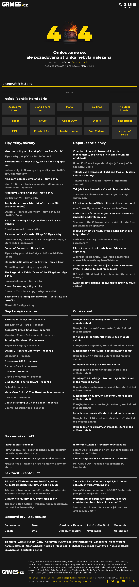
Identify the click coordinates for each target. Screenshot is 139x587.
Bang (35, 525)
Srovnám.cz (12, 550)
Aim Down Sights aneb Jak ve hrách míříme (100, 208)
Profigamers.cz (82, 541)
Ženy (40, 541)
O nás (89, 578)
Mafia (69, 107)
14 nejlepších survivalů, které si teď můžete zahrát (104, 413)
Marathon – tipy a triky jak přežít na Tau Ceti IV (34, 151)
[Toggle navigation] (134, 4)
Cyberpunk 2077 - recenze (21, 361)
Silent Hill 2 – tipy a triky (19, 305)
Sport (31, 541)
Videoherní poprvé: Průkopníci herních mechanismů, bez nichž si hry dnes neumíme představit (101, 155)
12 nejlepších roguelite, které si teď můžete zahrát (104, 345)
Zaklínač (97, 107)
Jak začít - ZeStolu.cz (22, 473)
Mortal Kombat (69, 131)
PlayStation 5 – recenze (19, 444)
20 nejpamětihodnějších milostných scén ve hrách (104, 203)
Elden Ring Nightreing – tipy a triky (26, 267)
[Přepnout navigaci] (125, 4)
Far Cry (42, 120)
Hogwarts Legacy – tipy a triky (23, 281)
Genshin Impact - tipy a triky (22, 229)
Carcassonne (13, 525)
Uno (34, 531)
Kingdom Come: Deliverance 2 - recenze (30, 335)
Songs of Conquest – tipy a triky (24, 248)
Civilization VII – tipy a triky (21, 198)
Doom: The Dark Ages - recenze (25, 408)
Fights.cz (75, 546)
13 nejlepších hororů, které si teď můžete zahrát (102, 350)
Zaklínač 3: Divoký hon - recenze (25, 319)
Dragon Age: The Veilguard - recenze (28, 382)
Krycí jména (94, 531)
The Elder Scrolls (124, 109)
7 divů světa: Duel (98, 525)
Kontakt (82, 578)
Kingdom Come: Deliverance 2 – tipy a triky (31, 179)
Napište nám (124, 578)
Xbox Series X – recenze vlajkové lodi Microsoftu (35, 458)
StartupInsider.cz (31, 550)
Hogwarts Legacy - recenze (22, 345)
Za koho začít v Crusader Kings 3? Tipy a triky (33, 234)
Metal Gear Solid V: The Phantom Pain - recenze (35, 392)
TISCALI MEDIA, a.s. (60, 581)
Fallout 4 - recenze (16, 387)
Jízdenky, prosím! (70, 531)
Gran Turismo (96, 131)
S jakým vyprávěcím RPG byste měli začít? (31, 498)
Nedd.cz (49, 546)
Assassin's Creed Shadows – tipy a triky (29, 192)
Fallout (15, 120)
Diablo (97, 120)
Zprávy (22, 541)
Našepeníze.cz (119, 546)
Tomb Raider (124, 120)
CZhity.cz (102, 546)
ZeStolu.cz (100, 541)
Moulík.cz (61, 546)
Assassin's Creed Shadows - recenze (27, 330)
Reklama (33, 578)
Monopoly (120, 525)
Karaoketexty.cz (14, 546)
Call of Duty (69, 120)
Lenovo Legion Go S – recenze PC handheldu (101, 458)
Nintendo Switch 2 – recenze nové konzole (99, 444)
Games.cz (65, 541)
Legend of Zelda (124, 133)
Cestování (51, 541)
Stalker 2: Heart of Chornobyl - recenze (29, 350)
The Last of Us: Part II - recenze (24, 324)
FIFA (14, 131)
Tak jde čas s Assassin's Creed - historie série (101, 189)
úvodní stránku (80, 62)
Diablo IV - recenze (16, 371)
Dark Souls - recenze (18, 397)
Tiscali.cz (10, 541)
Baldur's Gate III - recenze (21, 366)
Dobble (9, 531)
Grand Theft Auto (42, 109)
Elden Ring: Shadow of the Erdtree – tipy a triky (34, 262)
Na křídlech (121, 531)
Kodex (73, 578)
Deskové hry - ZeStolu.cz (25, 517)
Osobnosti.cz (117, 541)
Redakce (42, 578)
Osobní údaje (63, 578)
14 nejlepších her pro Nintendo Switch (97, 364)
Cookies (51, 578)
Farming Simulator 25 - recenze (24, 340)
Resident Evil (42, 131)
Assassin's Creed (14, 109)
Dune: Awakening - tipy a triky (23, 286)
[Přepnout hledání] (120, 4)
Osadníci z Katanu (70, 525)
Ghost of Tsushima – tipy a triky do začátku (31, 291)
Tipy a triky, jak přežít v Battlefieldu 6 (28, 156)
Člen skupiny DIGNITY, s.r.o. (82, 581)
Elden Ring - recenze (18, 356)
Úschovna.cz (34, 546)
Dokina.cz (88, 546)
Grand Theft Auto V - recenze (23, 376)
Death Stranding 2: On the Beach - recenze (31, 402)
